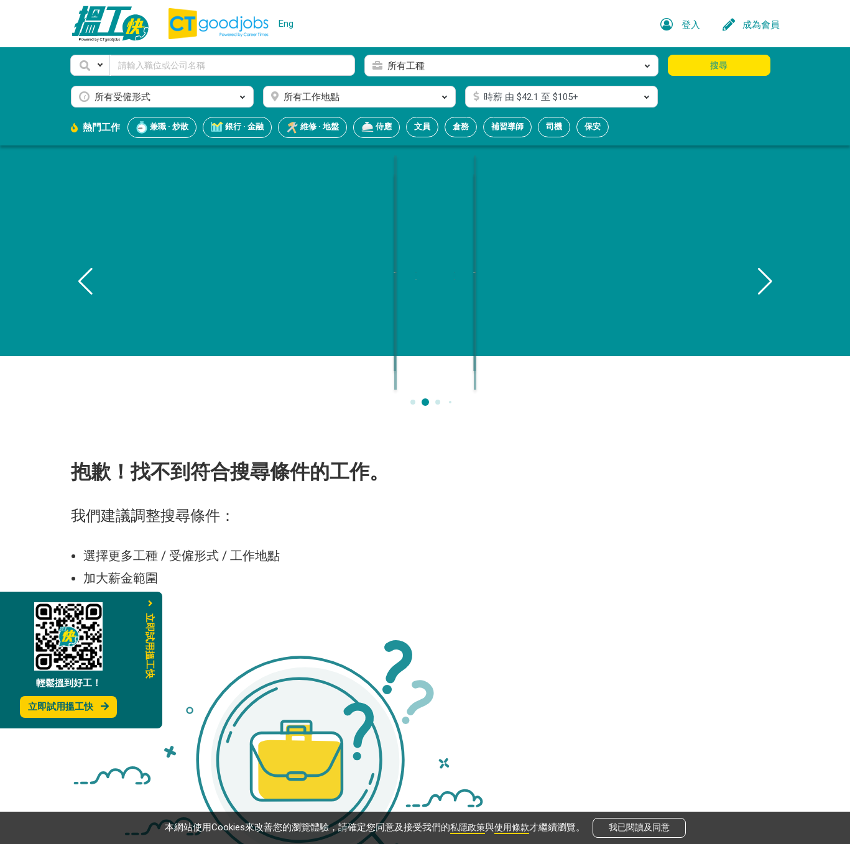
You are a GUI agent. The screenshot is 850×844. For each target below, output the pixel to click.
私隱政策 (466, 826)
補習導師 (507, 126)
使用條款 (513, 826)
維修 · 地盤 (312, 127)
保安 (592, 126)
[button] (90, 65)
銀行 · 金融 (237, 127)
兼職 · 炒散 (162, 127)
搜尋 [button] (719, 65)
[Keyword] (233, 65)
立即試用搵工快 (68, 706)
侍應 (376, 127)
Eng (286, 23)
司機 (554, 126)
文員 (422, 126)
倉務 (461, 126)
